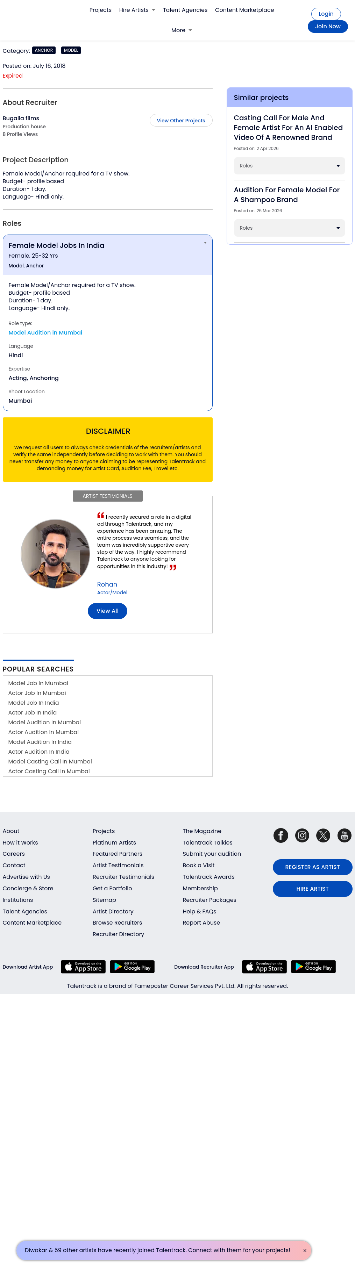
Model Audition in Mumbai (46, 333)
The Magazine (202, 831)
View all (108, 611)
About (11, 831)
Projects (101, 10)
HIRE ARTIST (313, 889)
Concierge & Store (28, 888)
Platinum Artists (114, 843)
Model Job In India (33, 703)
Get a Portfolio (112, 888)
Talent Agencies (185, 10)
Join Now (328, 26)
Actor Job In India (32, 713)
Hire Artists (137, 10)
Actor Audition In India (39, 752)
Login (326, 14)
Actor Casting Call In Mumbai (49, 771)
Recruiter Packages (209, 900)
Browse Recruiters (117, 923)
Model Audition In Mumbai (44, 722)
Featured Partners (117, 854)
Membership (200, 888)
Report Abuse (201, 923)
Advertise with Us (26, 877)
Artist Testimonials (118, 865)
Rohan (107, 584)
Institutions (18, 900)
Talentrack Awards (209, 877)
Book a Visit (199, 865)
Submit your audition (212, 854)
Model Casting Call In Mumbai (50, 761)
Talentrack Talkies (208, 843)
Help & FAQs (199, 911)
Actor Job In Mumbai (37, 693)
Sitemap (104, 900)
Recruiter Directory (118, 934)
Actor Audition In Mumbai (43, 732)
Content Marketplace (244, 10)
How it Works (20, 843)
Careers (14, 854)
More (181, 30)
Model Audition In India (40, 742)
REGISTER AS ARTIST (312, 867)
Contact (14, 865)
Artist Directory (113, 911)
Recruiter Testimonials (123, 877)
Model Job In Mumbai (38, 683)
